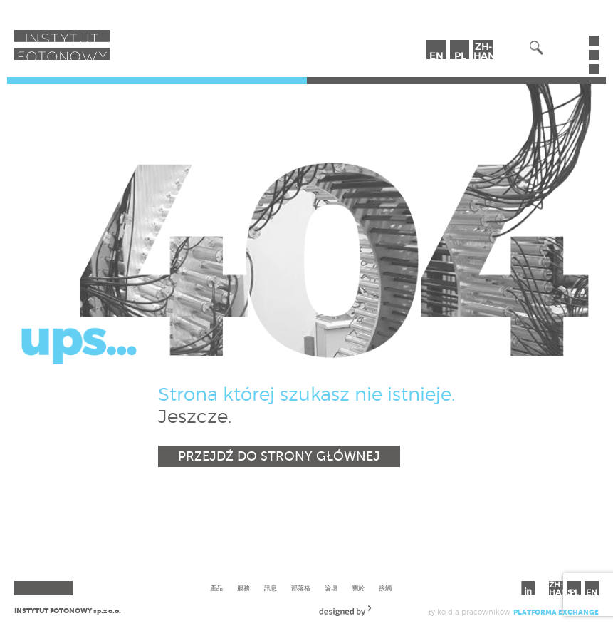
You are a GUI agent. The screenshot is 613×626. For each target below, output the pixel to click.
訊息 (270, 588)
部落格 (300, 588)
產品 (216, 588)
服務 (243, 588)
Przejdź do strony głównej (279, 456)
